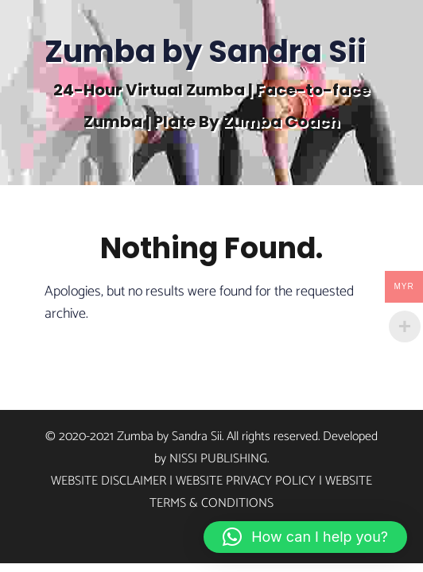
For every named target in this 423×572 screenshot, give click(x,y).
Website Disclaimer (108, 481)
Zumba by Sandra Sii (206, 51)
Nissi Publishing (218, 459)
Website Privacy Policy (246, 481)
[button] (305, 537)
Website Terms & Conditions (260, 492)
